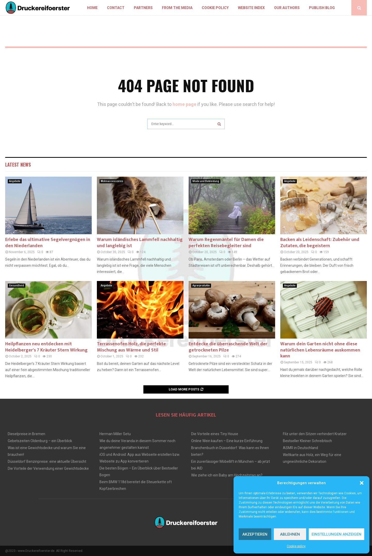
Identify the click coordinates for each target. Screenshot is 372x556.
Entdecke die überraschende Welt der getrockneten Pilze (228, 347)
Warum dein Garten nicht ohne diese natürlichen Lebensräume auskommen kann (320, 350)
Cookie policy (296, 546)
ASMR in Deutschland (300, 448)
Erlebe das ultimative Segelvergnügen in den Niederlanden (47, 242)
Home (92, 8)
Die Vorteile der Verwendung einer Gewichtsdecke (48, 468)
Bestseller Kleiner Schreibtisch (307, 441)
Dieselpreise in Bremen (26, 434)
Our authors (287, 8)
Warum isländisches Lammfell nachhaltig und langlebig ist (140, 242)
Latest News (18, 164)
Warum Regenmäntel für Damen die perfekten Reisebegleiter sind (226, 242)
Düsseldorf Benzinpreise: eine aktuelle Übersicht (47, 461)
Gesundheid (16, 285)
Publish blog (322, 8)
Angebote (14, 181)
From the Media (177, 8)
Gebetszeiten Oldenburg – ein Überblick (40, 441)
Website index (251, 8)
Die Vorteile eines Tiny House (214, 434)
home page (184, 104)
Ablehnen (290, 534)
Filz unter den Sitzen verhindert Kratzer (315, 434)
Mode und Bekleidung (205, 181)
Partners (143, 8)
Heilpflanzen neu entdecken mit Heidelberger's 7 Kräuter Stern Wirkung (46, 347)
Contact (116, 8)
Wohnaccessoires (112, 181)
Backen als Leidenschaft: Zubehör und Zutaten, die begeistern (319, 242)
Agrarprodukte (201, 285)
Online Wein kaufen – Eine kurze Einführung (226, 441)
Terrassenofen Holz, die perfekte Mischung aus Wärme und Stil (131, 347)
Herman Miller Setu (115, 434)
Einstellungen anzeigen (336, 534)
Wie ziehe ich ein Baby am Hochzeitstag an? (226, 475)
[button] (361, 482)
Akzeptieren (254, 534)
